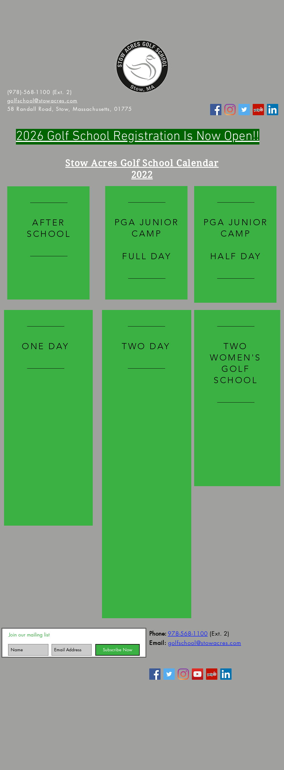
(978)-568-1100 (28, 92)
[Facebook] (215, 109)
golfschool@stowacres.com (42, 100)
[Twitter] (244, 109)
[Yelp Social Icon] (258, 109)
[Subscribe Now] (117, 650)
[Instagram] (230, 109)
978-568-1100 (188, 633)
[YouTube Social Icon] (197, 674)
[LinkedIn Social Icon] (272, 109)
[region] (48, 243)
